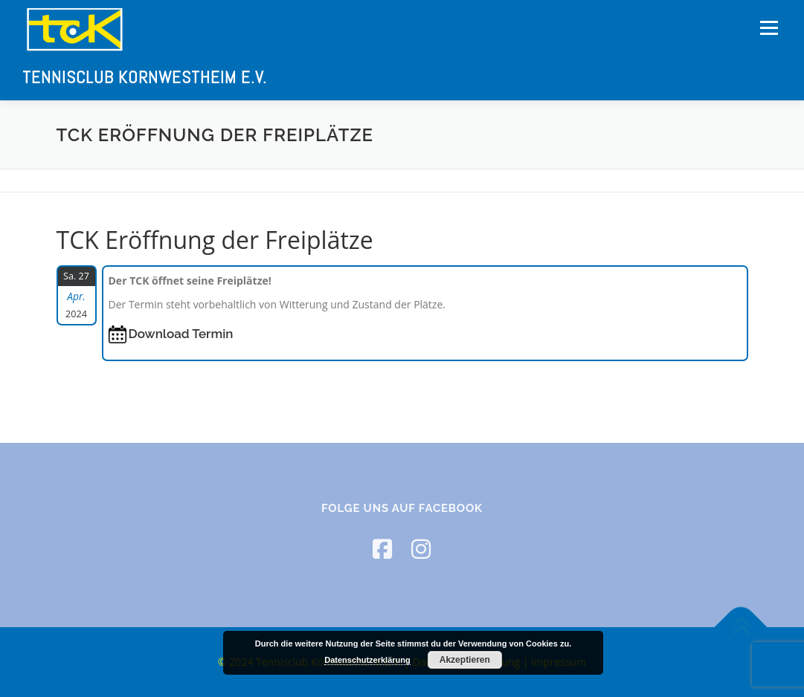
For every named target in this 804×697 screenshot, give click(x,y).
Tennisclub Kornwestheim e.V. (144, 77)
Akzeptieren (465, 660)
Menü (769, 28)
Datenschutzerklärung (367, 659)
